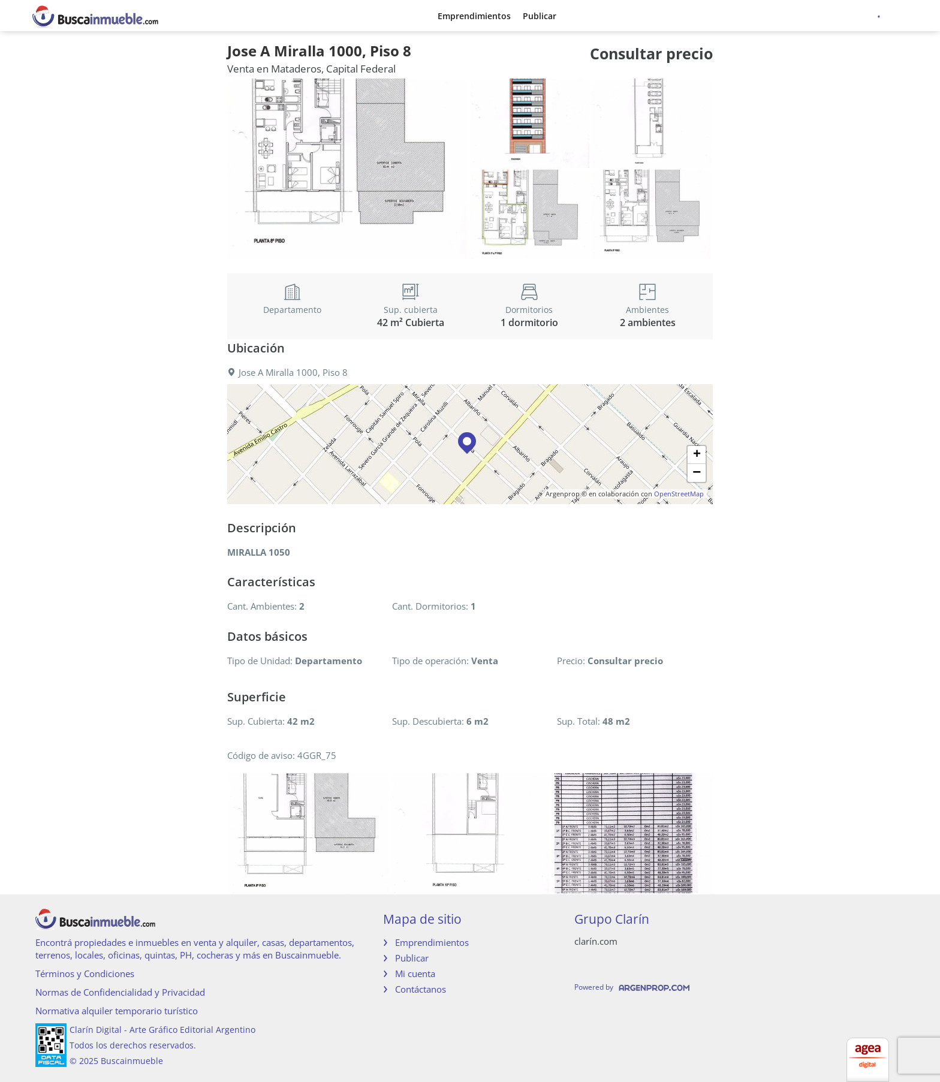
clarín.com (595, 941)
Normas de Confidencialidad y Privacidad (120, 992)
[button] (470, 444)
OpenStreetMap (679, 493)
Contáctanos (420, 989)
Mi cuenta (415, 973)
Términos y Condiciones (84, 973)
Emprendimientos (474, 16)
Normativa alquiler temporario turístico (116, 1011)
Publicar (539, 16)
